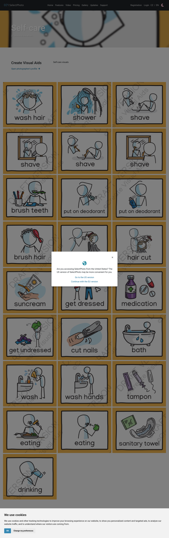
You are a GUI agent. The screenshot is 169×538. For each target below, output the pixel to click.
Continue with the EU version (84, 281)
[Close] (112, 257)
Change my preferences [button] (23, 531)
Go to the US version (84, 277)
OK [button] (7, 531)
